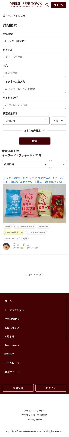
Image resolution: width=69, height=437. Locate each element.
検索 (34, 141)
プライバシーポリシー (34, 410)
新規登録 (18, 388)
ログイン (58, 5)
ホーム (7, 15)
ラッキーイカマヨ (36, 232)
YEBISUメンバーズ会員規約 (34, 414)
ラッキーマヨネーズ (25, 226)
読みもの (9, 354)
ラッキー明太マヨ (14, 232)
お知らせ (9, 336)
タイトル (8, 49)
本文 (5, 65)
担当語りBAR (11, 318)
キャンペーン (11, 345)
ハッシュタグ (10, 97)
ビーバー (44, 226)
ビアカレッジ (11, 363)
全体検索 (8, 33)
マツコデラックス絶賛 (16, 238)
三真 (8, 226)
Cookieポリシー (34, 419)
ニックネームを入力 (14, 81)
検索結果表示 (10, 113)
